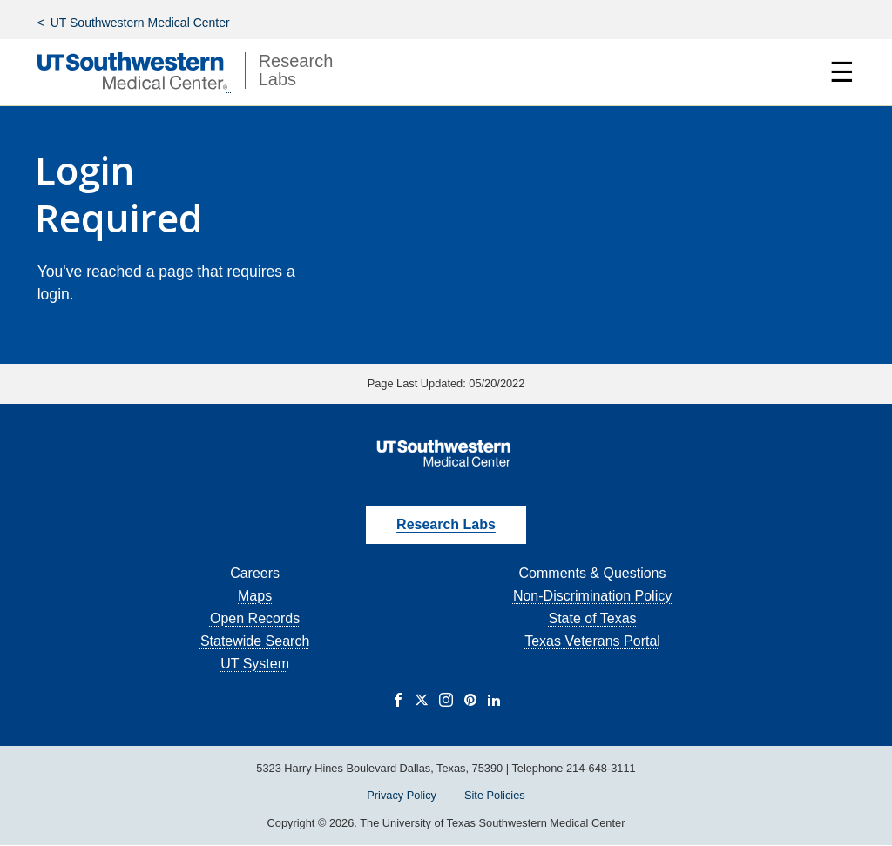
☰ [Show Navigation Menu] (842, 72)
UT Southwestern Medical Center (138, 23)
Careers (255, 573)
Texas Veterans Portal (592, 641)
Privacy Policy (401, 795)
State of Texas (592, 618)
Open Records (255, 618)
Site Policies (494, 795)
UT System (254, 663)
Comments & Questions (592, 573)
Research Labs (446, 524)
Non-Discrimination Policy (592, 595)
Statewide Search (254, 641)
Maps (255, 595)
